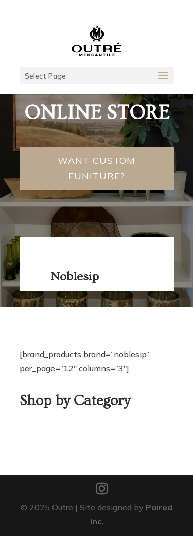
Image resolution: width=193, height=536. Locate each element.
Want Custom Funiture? (96, 168)
